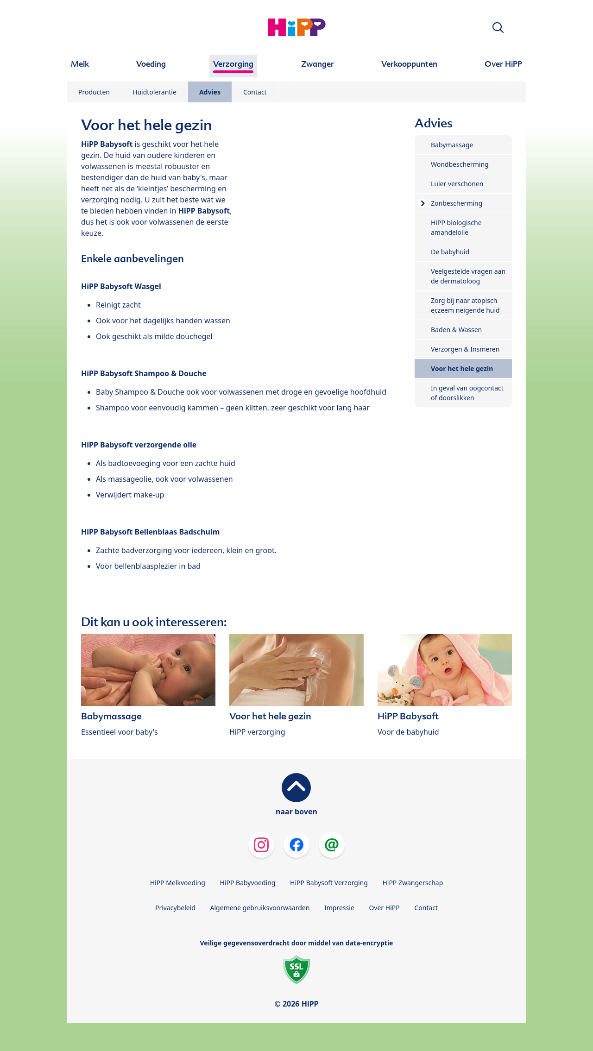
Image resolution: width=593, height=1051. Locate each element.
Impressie (339, 907)
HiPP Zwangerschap (412, 882)
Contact (255, 92)
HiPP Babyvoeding (248, 882)
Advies (210, 92)
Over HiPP (384, 907)
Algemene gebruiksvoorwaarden (260, 907)
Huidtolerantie (154, 92)
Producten (94, 92)
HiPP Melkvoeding (177, 882)
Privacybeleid (175, 907)
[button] (498, 27)
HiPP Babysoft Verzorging (329, 882)
